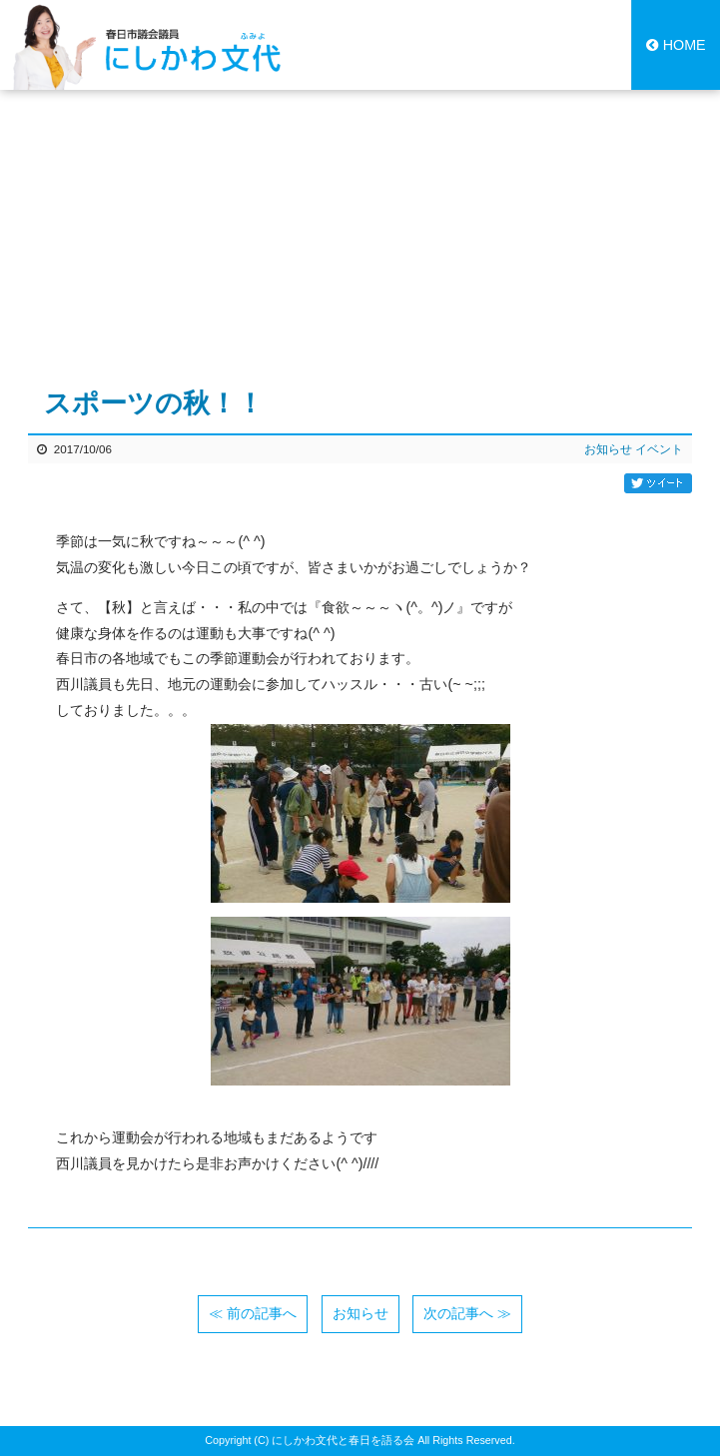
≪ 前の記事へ (253, 1313)
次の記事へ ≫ (467, 1313)
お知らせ (608, 448)
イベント (659, 448)
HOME (675, 45)
